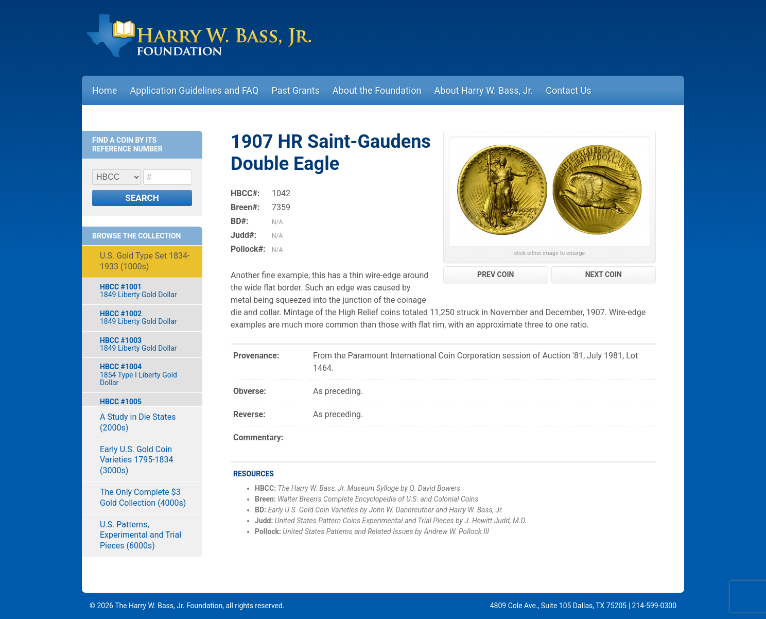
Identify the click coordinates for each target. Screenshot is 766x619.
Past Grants (295, 90)
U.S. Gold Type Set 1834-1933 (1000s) (144, 261)
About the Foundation (377, 90)
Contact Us (568, 90)
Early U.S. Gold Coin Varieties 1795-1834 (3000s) (136, 460)
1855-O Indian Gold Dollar (146, 406)
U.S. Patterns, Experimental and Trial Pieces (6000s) (140, 535)
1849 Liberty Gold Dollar (146, 291)
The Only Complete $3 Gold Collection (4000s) (143, 497)
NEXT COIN (603, 274)
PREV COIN (495, 274)
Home (104, 90)
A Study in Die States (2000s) (138, 422)
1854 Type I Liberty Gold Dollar (146, 375)
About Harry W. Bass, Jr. (483, 90)
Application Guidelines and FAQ (194, 90)
